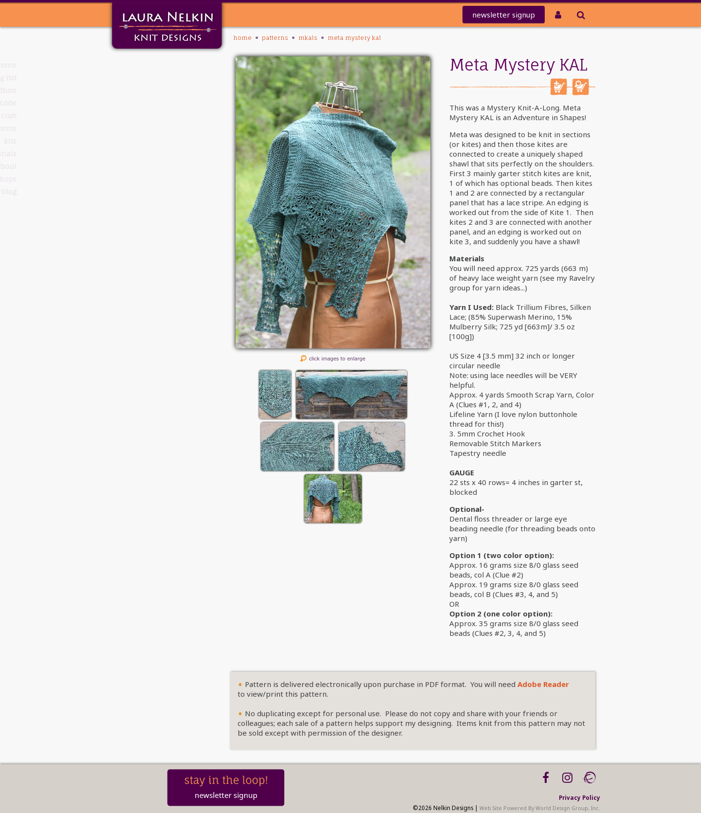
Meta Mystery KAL (354, 37)
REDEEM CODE (134, 103)
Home (146, 65)
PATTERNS (142, 128)
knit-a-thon (136, 90)
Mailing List (137, 77)
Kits (151, 141)
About (147, 166)
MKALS (307, 37)
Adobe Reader (543, 684)
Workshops (138, 179)
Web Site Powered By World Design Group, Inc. (540, 808)
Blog (149, 191)
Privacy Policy (579, 797)
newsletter (503, 14)
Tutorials (142, 153)
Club (149, 115)
